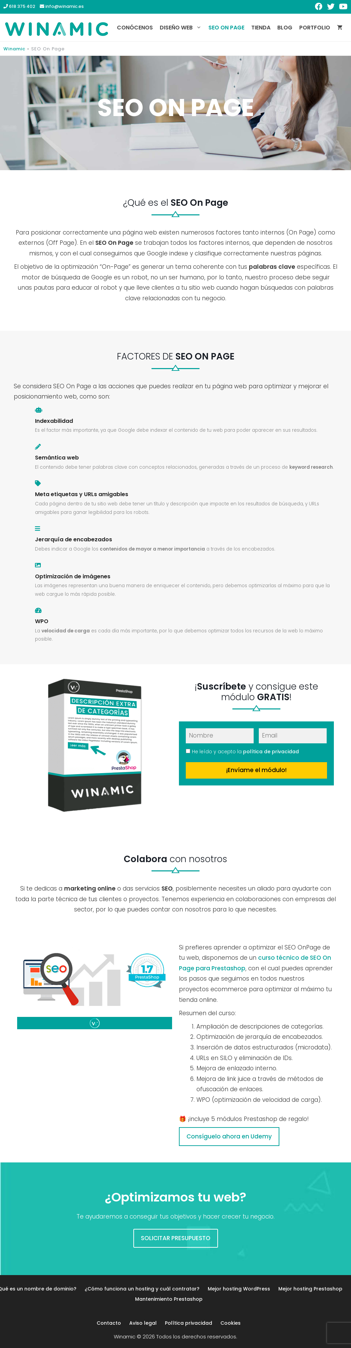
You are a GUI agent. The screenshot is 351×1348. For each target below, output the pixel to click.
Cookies (230, 1323)
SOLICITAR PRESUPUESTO (175, 1238)
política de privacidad (271, 751)
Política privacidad (188, 1323)
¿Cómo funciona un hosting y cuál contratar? (142, 1288)
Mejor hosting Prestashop (310, 1288)
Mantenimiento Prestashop (169, 1299)
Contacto (109, 1323)
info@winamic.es (62, 6)
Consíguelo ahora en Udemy (229, 1136)
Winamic (14, 49)
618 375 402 (19, 6)
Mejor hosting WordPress (239, 1288)
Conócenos (135, 28)
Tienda (260, 28)
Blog (284, 28)
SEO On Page (226, 28)
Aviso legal (143, 1323)
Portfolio (314, 28)
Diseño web (182, 27)
